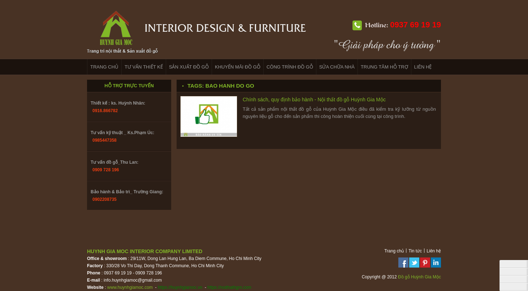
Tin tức (415, 250)
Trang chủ (394, 250)
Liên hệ (434, 250)
